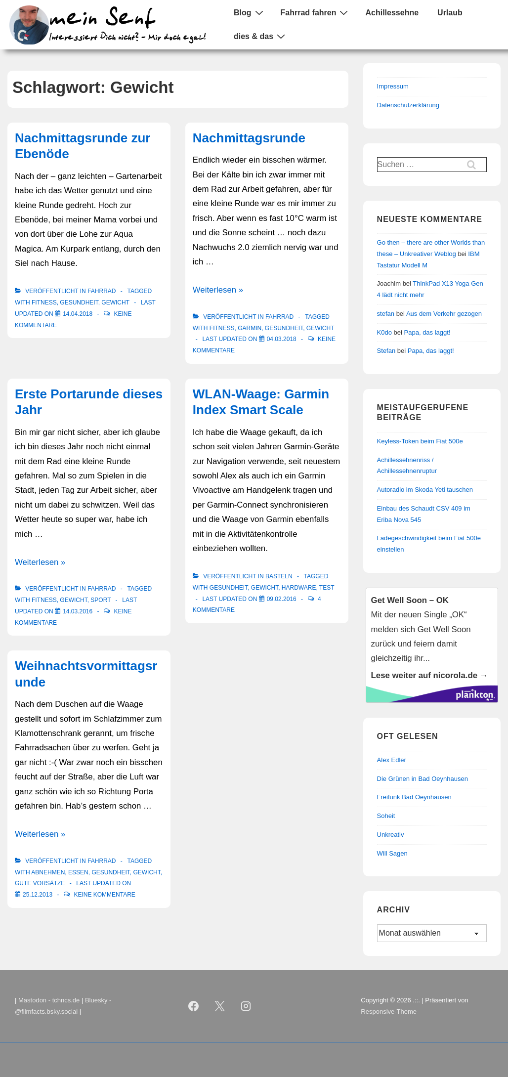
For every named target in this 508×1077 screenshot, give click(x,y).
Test (326, 587)
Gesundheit (79, 302)
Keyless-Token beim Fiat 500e (420, 441)
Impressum (393, 86)
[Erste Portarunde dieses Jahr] (77, 611)
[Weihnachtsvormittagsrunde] (37, 894)
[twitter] (219, 1006)
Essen (78, 872)
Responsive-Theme (389, 1011)
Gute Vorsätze (40, 883)
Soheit (386, 815)
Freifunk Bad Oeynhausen (414, 797)
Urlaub (450, 12)
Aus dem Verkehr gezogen (444, 313)
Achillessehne (392, 12)
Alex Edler (391, 760)
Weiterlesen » (218, 290)
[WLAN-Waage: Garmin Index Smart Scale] (281, 599)
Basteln (279, 576)
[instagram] (245, 1006)
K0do (384, 332)
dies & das (261, 36)
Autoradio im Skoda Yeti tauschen (425, 489)
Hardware (299, 587)
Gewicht (115, 302)
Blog (250, 12)
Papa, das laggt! (427, 332)
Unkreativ (390, 834)
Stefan (386, 350)
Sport (100, 600)
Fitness (44, 302)
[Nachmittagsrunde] (281, 339)
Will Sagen (392, 853)
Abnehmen (48, 872)
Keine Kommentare (104, 894)
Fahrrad (101, 291)
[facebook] (193, 1006)
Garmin (249, 328)
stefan (385, 313)
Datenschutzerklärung (408, 105)
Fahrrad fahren (316, 12)
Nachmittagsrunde (249, 137)
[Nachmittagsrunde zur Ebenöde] (77, 313)
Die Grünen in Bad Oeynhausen (422, 778)
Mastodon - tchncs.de (49, 1000)
